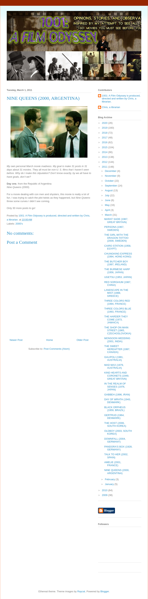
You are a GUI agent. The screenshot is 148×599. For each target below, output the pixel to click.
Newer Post (16, 340)
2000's (19, 223)
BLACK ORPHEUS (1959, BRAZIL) (115, 409)
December (111, 171)
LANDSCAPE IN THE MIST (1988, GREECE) (116, 293)
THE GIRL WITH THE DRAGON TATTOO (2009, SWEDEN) (116, 237)
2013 (105, 157)
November (111, 175)
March (109, 214)
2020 (105, 122)
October (110, 180)
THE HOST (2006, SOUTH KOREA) (115, 425)
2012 (105, 162)
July (107, 195)
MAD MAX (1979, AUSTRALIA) (114, 366)
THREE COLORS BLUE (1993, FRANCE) (117, 310)
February (110, 479)
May (107, 205)
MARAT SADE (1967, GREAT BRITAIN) (116, 221)
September (111, 185)
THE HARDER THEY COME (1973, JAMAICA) (116, 319)
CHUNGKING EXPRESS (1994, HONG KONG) (118, 255)
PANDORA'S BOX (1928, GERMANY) (118, 448)
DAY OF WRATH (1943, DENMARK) (117, 401)
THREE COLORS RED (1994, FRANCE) (117, 302)
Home (49, 340)
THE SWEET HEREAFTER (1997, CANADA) (117, 349)
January (110, 484)
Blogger (104, 591)
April (108, 210)
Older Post (82, 340)
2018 (105, 132)
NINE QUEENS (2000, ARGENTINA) (116, 472)
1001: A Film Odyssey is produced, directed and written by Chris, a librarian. (121, 98)
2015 (105, 147)
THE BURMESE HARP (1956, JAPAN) (117, 271)
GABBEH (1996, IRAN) (117, 394)
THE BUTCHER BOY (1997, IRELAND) (116, 263)
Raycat (81, 591)
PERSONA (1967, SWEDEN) (114, 228)
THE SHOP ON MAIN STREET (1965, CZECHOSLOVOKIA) (117, 330)
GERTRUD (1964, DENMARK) (114, 417)
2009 (105, 495)
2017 (105, 137)
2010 (105, 490)
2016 (105, 142)
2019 (105, 127)
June (108, 200)
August (109, 190)
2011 (105, 166)
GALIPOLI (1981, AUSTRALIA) (113, 359)
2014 (105, 152)
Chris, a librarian (111, 107)
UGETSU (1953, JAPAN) (118, 277)
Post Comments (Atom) (57, 348)
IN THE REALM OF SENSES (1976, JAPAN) (115, 386)
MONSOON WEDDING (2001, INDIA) (117, 340)
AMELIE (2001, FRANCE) (112, 464)
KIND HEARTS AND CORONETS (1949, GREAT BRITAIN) (116, 375)
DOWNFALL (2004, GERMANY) (115, 440)
